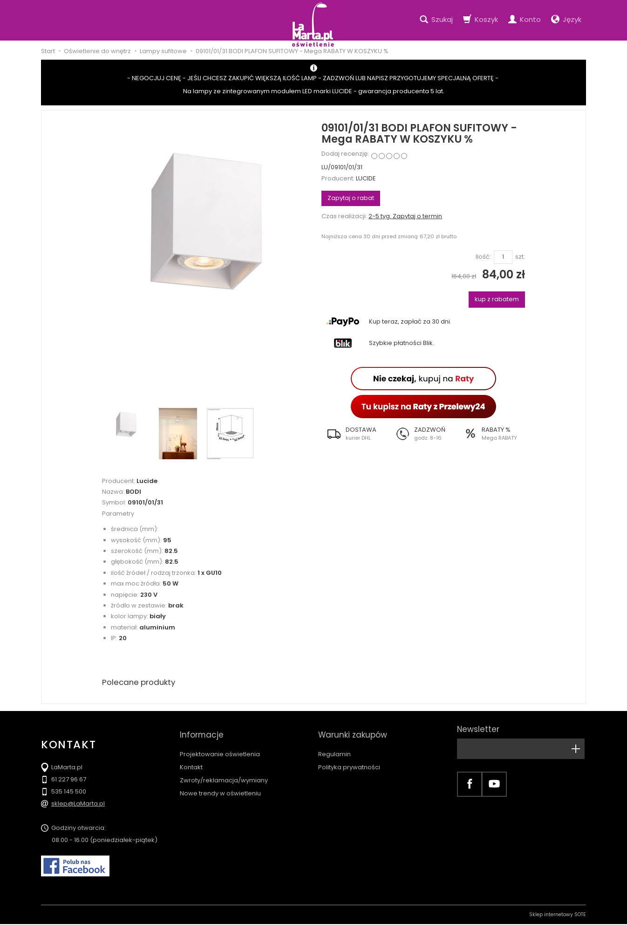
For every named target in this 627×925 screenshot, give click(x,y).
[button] (355, 433)
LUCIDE (366, 178)
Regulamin (334, 745)
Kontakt (191, 758)
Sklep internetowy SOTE (557, 915)
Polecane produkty (141, 683)
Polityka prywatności (349, 758)
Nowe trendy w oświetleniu (220, 784)
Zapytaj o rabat (350, 197)
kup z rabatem (497, 299)
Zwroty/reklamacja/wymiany (224, 771)
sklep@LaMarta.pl (78, 804)
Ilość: (483, 257)
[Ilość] (503, 257)
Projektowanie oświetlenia (220, 745)
